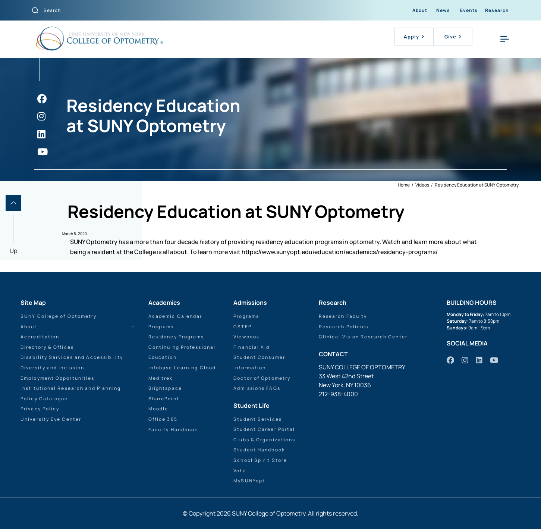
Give (452, 36)
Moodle (158, 409)
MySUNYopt (249, 481)
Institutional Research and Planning (71, 388)
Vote (239, 470)
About (419, 10)
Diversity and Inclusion (52, 367)
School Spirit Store (260, 460)
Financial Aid (251, 347)
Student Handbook (259, 450)
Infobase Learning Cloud (182, 367)
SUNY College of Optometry (59, 316)
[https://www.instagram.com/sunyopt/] (41, 116)
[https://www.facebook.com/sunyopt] (42, 98)
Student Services (257, 419)
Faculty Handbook (173, 429)
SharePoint (163, 398)
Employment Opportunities (57, 378)
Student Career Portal (264, 429)
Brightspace (165, 388)
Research (497, 10)
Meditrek (160, 378)
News (443, 10)
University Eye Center (51, 419)
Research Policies (344, 326)
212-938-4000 (338, 394)
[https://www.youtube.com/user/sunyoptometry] (42, 151)
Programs (161, 326)
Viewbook (246, 337)
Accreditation (40, 337)
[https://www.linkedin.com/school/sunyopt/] (41, 134)
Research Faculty (343, 316)
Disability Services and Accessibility (72, 357)
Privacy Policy (40, 409)
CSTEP (242, 326)
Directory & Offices (47, 347)
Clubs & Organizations (264, 439)
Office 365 (162, 419)
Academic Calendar (175, 316)
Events (469, 10)
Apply (414, 36)
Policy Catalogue (44, 398)
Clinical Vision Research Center (363, 337)
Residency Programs (176, 337)
